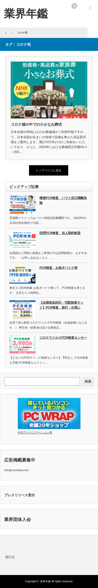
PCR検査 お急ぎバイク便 (58, 268)
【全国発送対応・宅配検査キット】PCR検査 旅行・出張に (61, 305)
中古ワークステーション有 (35, 432)
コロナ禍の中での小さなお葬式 (36, 124)
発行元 (10, 557)
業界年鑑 (26, 14)
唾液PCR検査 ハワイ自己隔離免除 (63, 200)
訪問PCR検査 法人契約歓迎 (59, 233)
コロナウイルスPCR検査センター (63, 337)
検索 (88, 381)
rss (74, 6)
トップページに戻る (48, 170)
